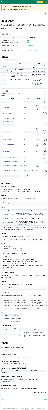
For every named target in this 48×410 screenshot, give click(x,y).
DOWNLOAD (40, 1)
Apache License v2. (29, 408)
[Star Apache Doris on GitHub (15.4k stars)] (31, 2)
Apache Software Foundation (17, 408)
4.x (11, 9)
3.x (13, 9)
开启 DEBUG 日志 (30, 45)
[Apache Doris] (3, 2)
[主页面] (2, 16)
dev (4, 16)
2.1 (15, 9)
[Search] (21, 13)
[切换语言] (43, 13)
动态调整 (28, 357)
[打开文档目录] (45, 13)
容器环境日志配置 (30, 48)
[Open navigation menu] (45, 2)
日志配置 (28, 42)
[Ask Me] (23, 2)
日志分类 (28, 40)
